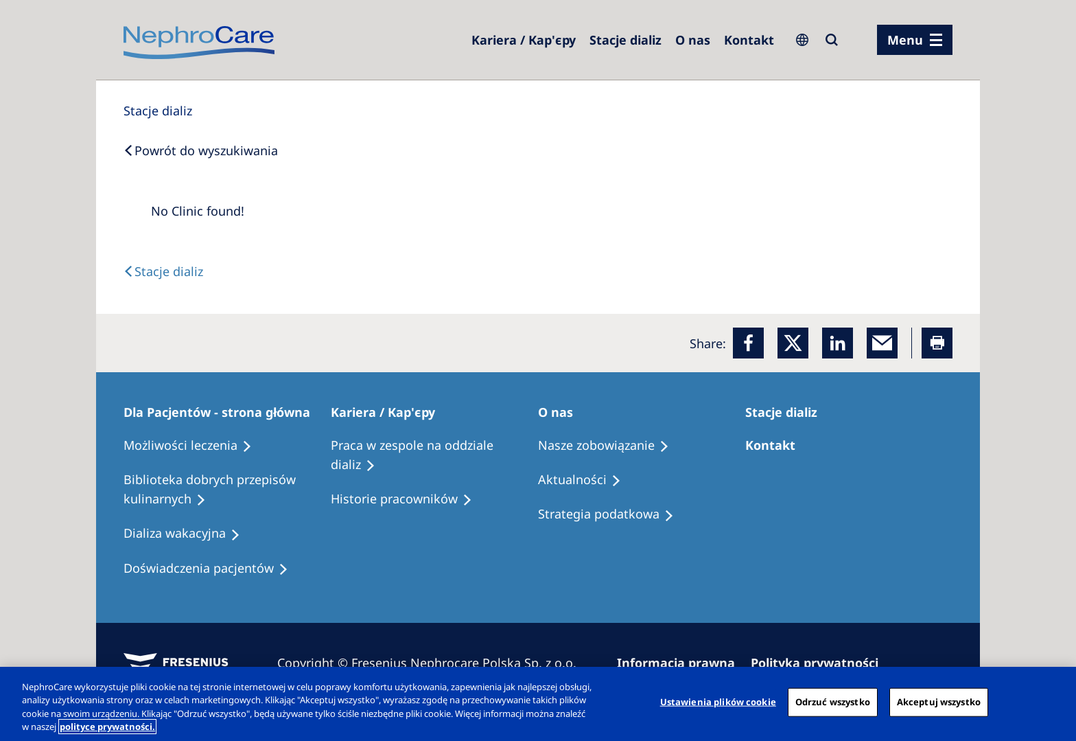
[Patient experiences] (212, 568)
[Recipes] (227, 490)
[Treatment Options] (194, 445)
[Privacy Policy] (821, 662)
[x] (792, 343)
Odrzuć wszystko (832, 702)
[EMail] (882, 343)
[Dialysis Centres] (524, 39)
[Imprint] (682, 662)
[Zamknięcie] (1054, 702)
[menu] (914, 40)
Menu (905, 40)
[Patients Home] (223, 412)
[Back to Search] (201, 150)
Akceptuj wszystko (939, 702)
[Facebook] (748, 343)
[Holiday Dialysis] (188, 533)
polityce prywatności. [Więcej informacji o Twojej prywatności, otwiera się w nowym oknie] (107, 726)
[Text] (163, 271)
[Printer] (937, 343)
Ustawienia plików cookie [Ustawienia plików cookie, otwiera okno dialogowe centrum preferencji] (718, 702)
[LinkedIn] (837, 343)
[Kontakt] (749, 39)
